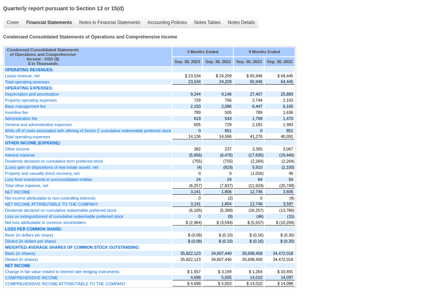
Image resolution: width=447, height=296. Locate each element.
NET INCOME (17, 192)
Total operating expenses (27, 136)
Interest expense (20, 155)
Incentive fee (16, 112)
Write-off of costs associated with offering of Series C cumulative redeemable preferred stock (88, 130)
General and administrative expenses (38, 124)
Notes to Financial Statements (109, 22)
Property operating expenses (31, 100)
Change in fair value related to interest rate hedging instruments (62, 271)
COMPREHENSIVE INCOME (31, 277)
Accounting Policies (167, 22)
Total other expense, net (26, 185)
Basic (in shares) (20, 253)
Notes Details (241, 22)
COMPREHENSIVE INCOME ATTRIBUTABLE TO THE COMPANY (65, 284)
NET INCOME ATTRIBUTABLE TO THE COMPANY (51, 204)
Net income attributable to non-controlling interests (50, 198)
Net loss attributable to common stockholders (45, 222)
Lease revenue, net (22, 76)
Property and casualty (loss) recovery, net (42, 173)
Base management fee (25, 106)
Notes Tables (207, 22)
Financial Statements (49, 22)
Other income (17, 149)
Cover (13, 22)
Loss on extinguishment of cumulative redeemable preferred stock (64, 216)
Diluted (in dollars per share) (30, 241)
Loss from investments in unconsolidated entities (48, 179)
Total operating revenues (27, 82)
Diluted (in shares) (21, 259)
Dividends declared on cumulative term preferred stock (54, 161)
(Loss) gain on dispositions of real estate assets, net (51, 167)
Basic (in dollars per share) (29, 235)
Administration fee (21, 118)
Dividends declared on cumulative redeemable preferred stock (61, 210)
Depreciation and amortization (32, 94)
